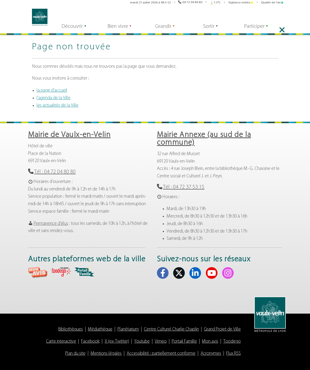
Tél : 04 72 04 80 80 (55, 172)
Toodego (232, 341)
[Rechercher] (76, 16)
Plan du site (75, 353)
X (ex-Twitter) (117, 341)
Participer (259, 29)
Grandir (165, 29)
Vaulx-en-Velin (35, 17)
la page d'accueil (52, 90)
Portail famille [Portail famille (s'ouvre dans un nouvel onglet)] (224, 16)
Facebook (90, 341)
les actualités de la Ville (57, 105)
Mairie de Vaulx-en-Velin (69, 135)
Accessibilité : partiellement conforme (161, 353)
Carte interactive (61, 341)
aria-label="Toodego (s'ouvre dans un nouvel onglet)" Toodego (61, 272)
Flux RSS (233, 353)
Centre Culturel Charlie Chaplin (171, 329)
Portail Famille (184, 341)
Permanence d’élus (51, 223)
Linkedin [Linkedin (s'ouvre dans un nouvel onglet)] (267, 16)
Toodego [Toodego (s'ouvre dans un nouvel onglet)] (205, 16)
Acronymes (211, 353)
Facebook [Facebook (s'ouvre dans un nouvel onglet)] (252, 16)
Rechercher (105, 16)
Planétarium (128, 329)
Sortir (212, 29)
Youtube (142, 341)
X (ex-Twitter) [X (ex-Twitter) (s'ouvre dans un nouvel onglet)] (259, 16)
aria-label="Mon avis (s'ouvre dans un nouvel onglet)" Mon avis (37, 272)
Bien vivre (118, 29)
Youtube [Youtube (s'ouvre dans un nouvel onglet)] (274, 16)
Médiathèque (100, 329)
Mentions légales (106, 353)
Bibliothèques (70, 329)
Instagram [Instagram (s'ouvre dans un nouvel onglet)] (282, 16)
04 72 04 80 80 (192, 2)
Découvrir (72, 29)
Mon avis (210, 341)
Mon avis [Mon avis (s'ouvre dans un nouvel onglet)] (187, 16)
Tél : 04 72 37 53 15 (183, 187)
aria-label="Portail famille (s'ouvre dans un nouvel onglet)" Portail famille (84, 272)
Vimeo (161, 341)
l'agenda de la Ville (53, 98)
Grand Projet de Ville (222, 329)
